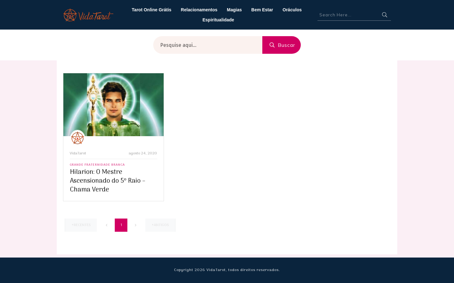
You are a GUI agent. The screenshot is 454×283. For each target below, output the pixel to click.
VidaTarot (78, 153)
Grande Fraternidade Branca (97, 165)
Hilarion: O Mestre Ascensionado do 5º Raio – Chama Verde (107, 181)
